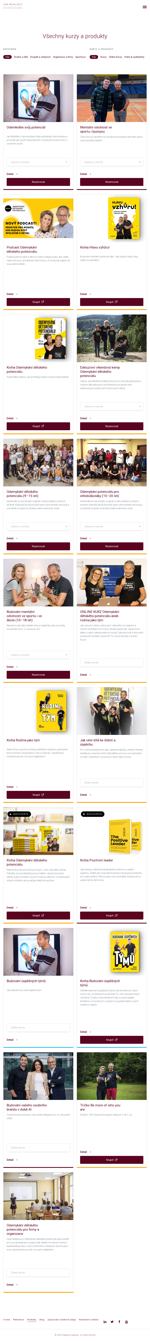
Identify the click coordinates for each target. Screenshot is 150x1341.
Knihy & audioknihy (134, 57)
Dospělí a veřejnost (40, 57)
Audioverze (19, 814)
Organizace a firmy (63, 57)
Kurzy (104, 57)
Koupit (38, 302)
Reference (18, 1320)
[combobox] (38, 162)
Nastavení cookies (89, 1320)
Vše (7, 57)
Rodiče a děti (21, 57)
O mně (6, 1320)
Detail (12, 174)
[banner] (16, 6)
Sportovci (80, 57)
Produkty (31, 1320)
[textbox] (38, 162)
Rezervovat (38, 181)
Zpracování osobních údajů (62, 1320)
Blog (42, 1320)
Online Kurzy (115, 57)
